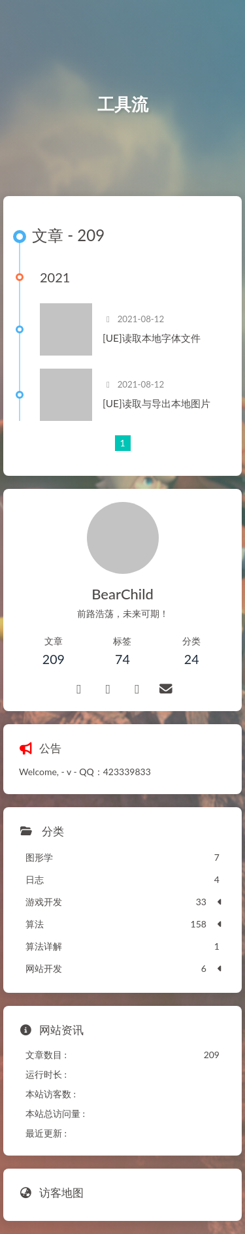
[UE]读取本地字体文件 (152, 338)
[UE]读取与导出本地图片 (156, 403)
